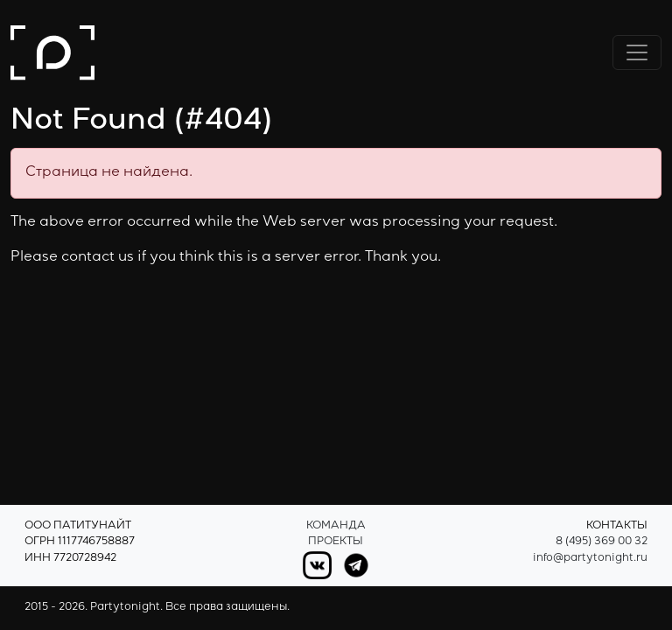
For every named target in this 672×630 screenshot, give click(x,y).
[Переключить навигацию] (637, 52)
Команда (336, 526)
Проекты (335, 542)
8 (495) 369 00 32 (602, 542)
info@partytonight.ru (590, 558)
